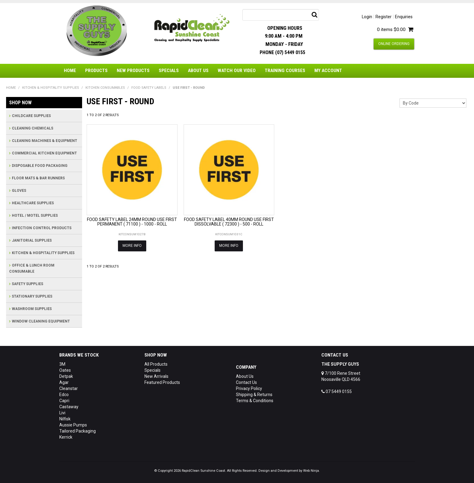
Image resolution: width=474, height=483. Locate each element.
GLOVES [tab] (19, 190)
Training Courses (285, 70)
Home (70, 70)
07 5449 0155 (336, 391)
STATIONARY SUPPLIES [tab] (32, 296)
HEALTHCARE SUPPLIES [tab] (33, 203)
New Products (133, 70)
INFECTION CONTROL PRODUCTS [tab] (41, 228)
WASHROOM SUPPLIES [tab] (32, 309)
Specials (169, 70)
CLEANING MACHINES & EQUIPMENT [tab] (44, 141)
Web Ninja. (311, 471)
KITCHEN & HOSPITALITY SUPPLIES (50, 88)
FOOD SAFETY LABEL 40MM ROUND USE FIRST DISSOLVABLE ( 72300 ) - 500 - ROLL (229, 221)
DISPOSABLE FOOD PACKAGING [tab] (39, 166)
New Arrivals (156, 376)
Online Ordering (394, 44)
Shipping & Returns (254, 394)
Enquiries (404, 17)
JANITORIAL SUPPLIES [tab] (32, 240)
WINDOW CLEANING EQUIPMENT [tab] (41, 321)
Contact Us (246, 382)
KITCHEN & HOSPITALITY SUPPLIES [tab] (43, 253)
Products (96, 70)
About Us (198, 70)
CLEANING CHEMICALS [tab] (32, 128)
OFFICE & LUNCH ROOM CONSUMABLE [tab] (31, 268)
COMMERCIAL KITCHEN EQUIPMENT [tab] (44, 153)
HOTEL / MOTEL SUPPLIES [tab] (35, 215)
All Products (156, 364)
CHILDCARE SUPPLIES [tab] (31, 116)
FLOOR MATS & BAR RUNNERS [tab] (38, 178)
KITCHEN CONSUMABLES (105, 88)
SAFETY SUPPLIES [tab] (27, 284)
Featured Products (162, 382)
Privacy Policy (249, 388)
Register (383, 17)
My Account (328, 70)
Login (367, 17)
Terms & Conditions (254, 400)
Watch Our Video (237, 70)
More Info (132, 245)
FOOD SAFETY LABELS (148, 88)
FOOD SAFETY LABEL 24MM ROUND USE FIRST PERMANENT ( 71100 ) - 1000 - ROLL (132, 221)
